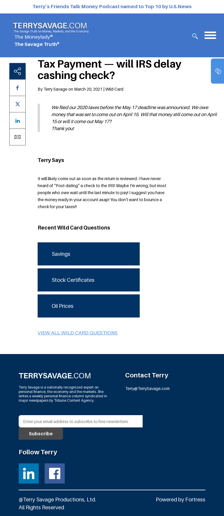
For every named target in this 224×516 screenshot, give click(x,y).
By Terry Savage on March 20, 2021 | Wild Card (80, 89)
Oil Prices (63, 306)
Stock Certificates (73, 280)
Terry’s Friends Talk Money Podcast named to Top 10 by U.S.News (112, 6)
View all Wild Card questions (78, 333)
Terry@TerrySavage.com (147, 388)
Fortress (195, 499)
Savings (61, 254)
